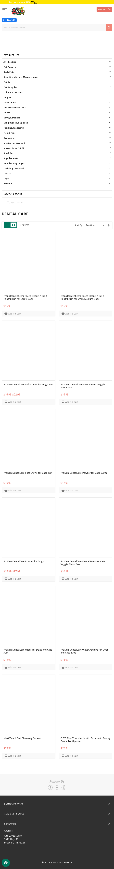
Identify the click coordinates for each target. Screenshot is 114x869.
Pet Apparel (9, 66)
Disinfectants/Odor (14, 107)
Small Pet (8, 153)
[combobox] (57, 27)
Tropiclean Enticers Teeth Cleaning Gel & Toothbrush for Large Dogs (25, 297)
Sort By (78, 225)
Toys (6, 178)
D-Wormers (9, 102)
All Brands (109, 194)
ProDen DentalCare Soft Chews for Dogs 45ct (28, 384)
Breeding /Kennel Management (20, 77)
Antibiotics (9, 61)
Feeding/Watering (13, 127)
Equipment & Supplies (15, 122)
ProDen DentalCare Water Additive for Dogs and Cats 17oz (84, 651)
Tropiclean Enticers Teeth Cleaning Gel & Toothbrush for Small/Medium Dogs (82, 297)
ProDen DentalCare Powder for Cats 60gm (84, 472)
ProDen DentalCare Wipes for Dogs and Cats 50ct (27, 651)
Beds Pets (8, 72)
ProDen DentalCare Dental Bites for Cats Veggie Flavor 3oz (83, 563)
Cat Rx (6, 82)
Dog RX (7, 97)
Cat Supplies (10, 87)
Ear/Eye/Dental (11, 117)
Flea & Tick (9, 132)
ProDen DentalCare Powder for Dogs (23, 561)
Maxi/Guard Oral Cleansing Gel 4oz (22, 738)
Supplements (10, 158)
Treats (7, 173)
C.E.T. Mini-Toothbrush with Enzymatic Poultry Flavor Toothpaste (85, 740)
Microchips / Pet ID (13, 148)
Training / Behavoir (14, 168)
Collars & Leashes (13, 92)
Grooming (9, 137)
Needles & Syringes (14, 163)
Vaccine (7, 183)
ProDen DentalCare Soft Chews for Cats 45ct (27, 472)
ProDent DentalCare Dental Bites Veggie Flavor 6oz (83, 386)
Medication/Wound (14, 143)
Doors (6, 112)
